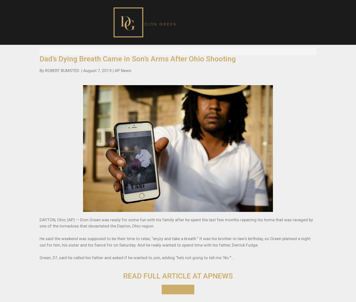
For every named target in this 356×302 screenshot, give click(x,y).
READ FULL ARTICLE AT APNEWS (178, 276)
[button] (178, 289)
